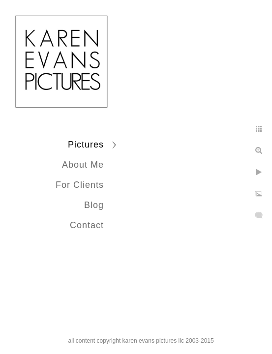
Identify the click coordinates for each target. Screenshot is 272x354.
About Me (83, 165)
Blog (94, 205)
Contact (87, 225)
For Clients (80, 185)
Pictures (86, 144)
